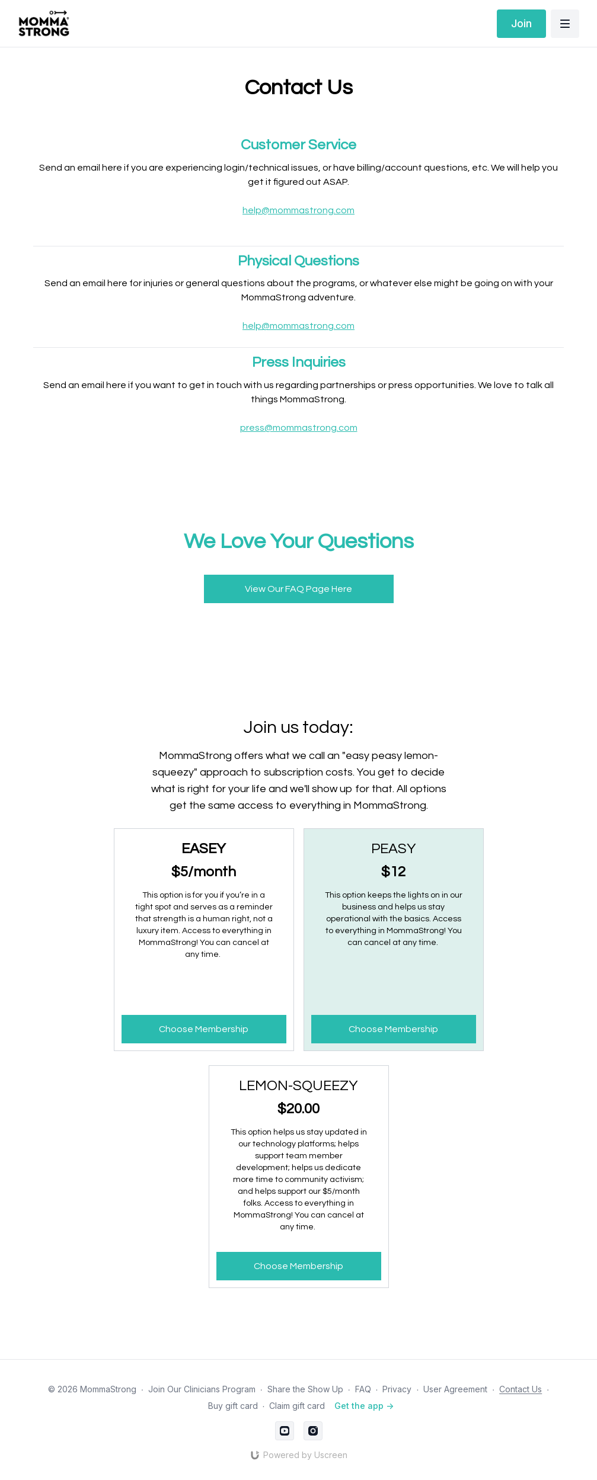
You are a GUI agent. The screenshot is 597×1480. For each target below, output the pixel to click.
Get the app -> (364, 1406)
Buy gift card (233, 1406)
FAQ (363, 1389)
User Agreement (455, 1389)
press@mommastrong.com (298, 428)
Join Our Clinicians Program (202, 1389)
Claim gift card (297, 1406)
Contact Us (520, 1389)
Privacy (396, 1389)
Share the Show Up (305, 1389)
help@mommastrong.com (298, 210)
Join (521, 23)
